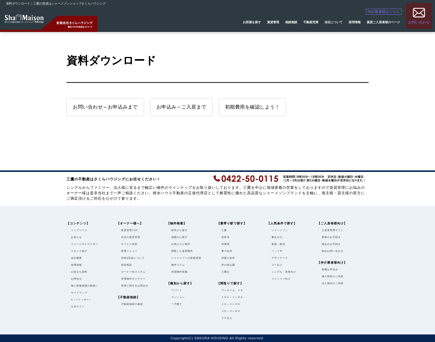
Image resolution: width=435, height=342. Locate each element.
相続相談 (291, 22)
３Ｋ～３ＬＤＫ (230, 311)
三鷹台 (225, 272)
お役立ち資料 (79, 272)
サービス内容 (129, 244)
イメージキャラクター (84, 244)
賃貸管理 (273, 22)
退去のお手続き (331, 244)
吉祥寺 (225, 237)
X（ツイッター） (81, 299)
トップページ (79, 230)
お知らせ (76, 237)
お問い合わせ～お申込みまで (105, 106)
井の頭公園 (228, 265)
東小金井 (226, 251)
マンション (178, 297)
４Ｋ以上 (226, 318)
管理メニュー (129, 251)
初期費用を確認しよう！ (252, 106)
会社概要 (76, 258)
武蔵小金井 (228, 258)
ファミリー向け (281, 278)
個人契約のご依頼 (332, 276)
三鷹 (224, 230)
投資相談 (126, 265)
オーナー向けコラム (133, 272)
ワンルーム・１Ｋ (232, 290)
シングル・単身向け (284, 272)
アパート (176, 290)
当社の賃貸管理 (130, 237)
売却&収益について (133, 258)
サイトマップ (79, 292)
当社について (333, 22)
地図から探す (179, 237)
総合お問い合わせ (332, 251)
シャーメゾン (280, 230)
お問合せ (76, 278)
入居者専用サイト (332, 230)
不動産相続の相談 (132, 304)
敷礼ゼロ (277, 237)
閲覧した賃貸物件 (182, 251)
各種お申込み (330, 269)
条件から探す (179, 230)
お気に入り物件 (180, 244)
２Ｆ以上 (277, 265)
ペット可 (277, 251)
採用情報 (355, 22)
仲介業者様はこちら (387, 12)
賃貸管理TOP (129, 230)
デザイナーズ (280, 258)
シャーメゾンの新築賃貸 (186, 258)
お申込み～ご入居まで (181, 106)
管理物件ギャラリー (133, 278)
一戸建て (176, 304)
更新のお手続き (331, 237)
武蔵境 (225, 244)
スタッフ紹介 (79, 251)
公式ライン (78, 306)
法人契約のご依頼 (332, 283)
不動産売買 (310, 22)
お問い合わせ (419, 22)
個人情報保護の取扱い (84, 285)
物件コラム (178, 265)
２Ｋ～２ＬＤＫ (230, 304)
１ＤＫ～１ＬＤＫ (232, 297)
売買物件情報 (179, 272)
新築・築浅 (278, 244)
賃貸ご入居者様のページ (383, 22)
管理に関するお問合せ (134, 285)
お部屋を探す (252, 22)
